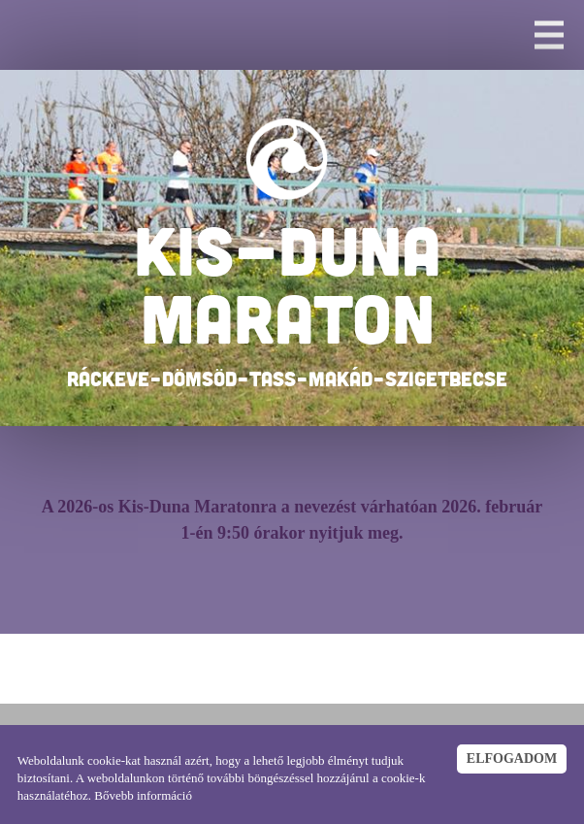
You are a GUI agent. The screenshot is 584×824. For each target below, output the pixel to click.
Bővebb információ (143, 795)
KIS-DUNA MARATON (287, 283)
